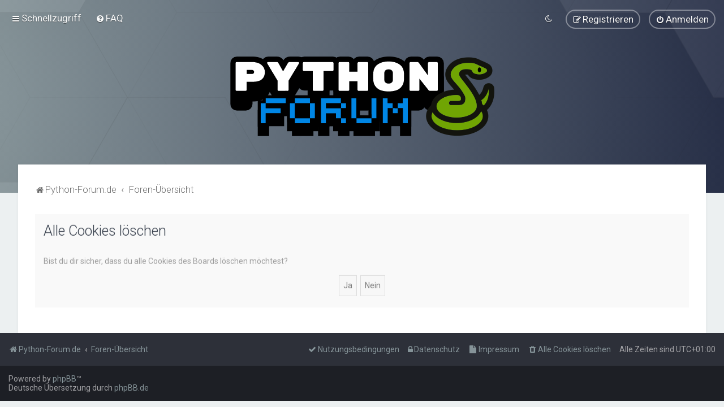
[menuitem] (109, 18)
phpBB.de (131, 387)
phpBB (64, 378)
